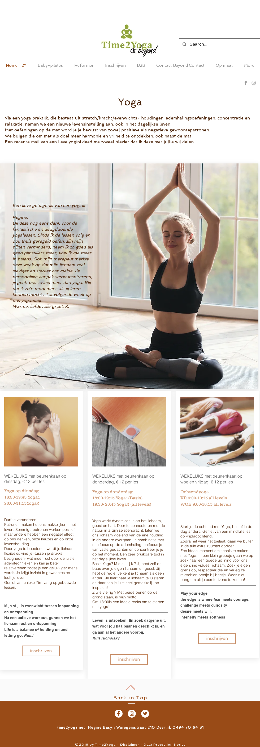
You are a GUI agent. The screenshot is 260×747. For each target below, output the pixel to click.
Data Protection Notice (164, 744)
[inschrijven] (41, 651)
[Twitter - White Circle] (145, 714)
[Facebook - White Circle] (119, 714)
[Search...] (219, 44)
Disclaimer (129, 744)
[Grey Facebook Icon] (245, 83)
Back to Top (130, 697)
